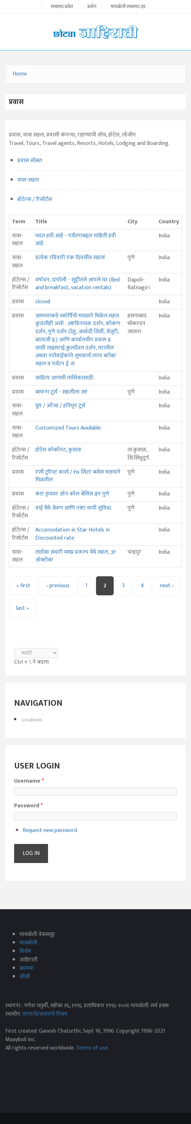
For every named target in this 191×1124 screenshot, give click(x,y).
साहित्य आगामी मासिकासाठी (64, 378)
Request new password (50, 830)
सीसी (24, 977)
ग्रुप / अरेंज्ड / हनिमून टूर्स (60, 406)
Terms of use (92, 1048)
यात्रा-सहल (28, 180)
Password (28, 806)
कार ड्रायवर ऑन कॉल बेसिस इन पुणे (72, 494)
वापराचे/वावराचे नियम (44, 1014)
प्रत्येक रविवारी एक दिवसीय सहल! (70, 257)
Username (29, 781)
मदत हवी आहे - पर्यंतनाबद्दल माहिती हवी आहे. (75, 240)
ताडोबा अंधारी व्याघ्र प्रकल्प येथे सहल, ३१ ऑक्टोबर (75, 556)
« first (23, 585)
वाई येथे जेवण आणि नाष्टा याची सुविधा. (73, 508)
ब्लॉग (91, 7)
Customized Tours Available (68, 428)
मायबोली (28, 943)
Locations (32, 719)
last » (22, 608)
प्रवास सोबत (29, 160)
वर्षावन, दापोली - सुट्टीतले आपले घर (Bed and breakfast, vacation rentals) (77, 284)
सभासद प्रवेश (62, 7)
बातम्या (26, 968)
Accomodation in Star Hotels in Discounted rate (72, 534)
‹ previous (58, 585)
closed (42, 301)
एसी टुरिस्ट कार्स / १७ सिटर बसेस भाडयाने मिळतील (77, 476)
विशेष (25, 951)
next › (167, 585)
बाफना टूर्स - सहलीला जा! (61, 392)
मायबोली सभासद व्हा (128, 7)
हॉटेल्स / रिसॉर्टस (34, 199)
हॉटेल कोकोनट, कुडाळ (58, 450)
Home (20, 74)
